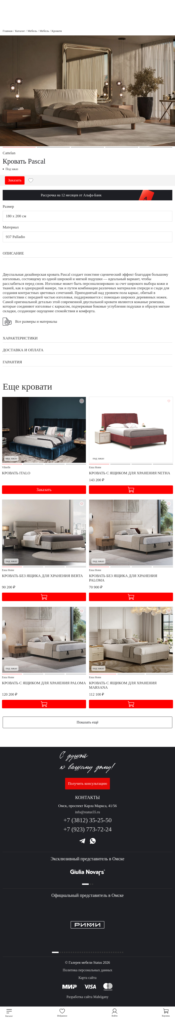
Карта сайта (87, 978)
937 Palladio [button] (15, 237)
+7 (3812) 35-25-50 (87, 818)
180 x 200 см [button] (16, 216)
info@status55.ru (87, 810)
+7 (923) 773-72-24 (87, 827)
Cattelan (9, 153)
